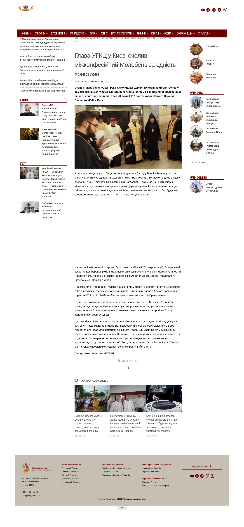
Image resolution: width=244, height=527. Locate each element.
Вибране (107, 45)
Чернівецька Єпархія (151, 480)
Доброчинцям (184, 33)
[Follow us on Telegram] (219, 10)
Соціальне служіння (211, 84)
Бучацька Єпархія (149, 490)
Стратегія (203, 33)
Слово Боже (212, 54)
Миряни (141, 33)
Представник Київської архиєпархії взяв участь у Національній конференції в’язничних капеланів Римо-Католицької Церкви (126, 431)
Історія (155, 33)
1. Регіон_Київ (141, 42)
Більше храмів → (199, 170)
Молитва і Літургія (211, 70)
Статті (23, 171)
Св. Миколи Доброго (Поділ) (214, 138)
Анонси (24, 42)
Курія (92, 33)
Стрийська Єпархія (110, 480)
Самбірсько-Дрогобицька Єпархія (116, 476)
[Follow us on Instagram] (214, 10)
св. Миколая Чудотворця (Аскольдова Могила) (213, 155)
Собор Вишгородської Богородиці (214, 195)
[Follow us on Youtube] (202, 10)
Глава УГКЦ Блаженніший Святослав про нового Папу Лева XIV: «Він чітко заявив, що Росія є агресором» (54, 122)
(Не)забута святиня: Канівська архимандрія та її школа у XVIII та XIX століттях (52, 218)
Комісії (104, 33)
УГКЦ (77, 49)
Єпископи (40, 33)
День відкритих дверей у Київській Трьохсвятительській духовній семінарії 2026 (42, 78)
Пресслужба (165, 45)
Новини (25, 33)
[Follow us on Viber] (225, 10)
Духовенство (58, 33)
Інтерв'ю (24, 108)
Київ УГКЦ (137, 45)
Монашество (77, 33)
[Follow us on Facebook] (208, 10)
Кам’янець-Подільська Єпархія (155, 494)
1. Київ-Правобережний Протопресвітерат (102, 42)
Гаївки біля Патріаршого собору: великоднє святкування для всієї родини (42, 66)
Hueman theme (58, 521)
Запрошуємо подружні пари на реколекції (42, 98)
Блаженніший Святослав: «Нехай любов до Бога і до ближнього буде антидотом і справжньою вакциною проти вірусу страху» (162, 431)
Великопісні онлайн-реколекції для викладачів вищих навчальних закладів (41, 90)
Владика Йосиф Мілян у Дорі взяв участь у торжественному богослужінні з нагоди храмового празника (88, 431)
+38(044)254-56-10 (30, 500)
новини (150, 45)
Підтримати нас (205, 16)
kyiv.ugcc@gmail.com (31, 503)
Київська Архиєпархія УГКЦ (93, 89)
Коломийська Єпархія (151, 476)
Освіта (167, 33)
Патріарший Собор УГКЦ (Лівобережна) (213, 110)
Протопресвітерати (121, 33)
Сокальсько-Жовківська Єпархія (116, 483)
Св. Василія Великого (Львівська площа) (212, 126)
